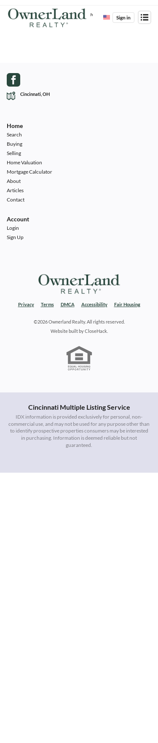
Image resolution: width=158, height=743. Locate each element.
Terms (47, 304)
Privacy (26, 304)
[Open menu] (144, 17)
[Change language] (107, 17)
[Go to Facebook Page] (13, 80)
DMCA (68, 304)
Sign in (123, 17)
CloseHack (96, 331)
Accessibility (94, 304)
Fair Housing (127, 304)
